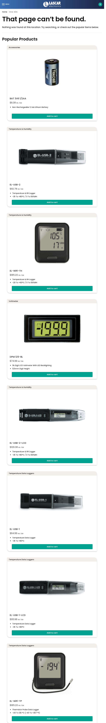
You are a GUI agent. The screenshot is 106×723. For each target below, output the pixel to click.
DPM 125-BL (37, 263)
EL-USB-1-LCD (38, 449)
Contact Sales (10, 653)
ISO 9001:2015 (8, 594)
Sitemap (6, 640)
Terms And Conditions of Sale (16, 618)
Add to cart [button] (52, 94)
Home (4, 12)
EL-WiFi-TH (37, 201)
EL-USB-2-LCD (39, 325)
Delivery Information (11, 613)
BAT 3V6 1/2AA (39, 76)
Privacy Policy (8, 629)
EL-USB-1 (36, 387)
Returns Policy (8, 624)
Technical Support (12, 659)
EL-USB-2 (36, 139)
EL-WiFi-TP (37, 511)
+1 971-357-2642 (9, 586)
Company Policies (10, 634)
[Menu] (6, 4)
